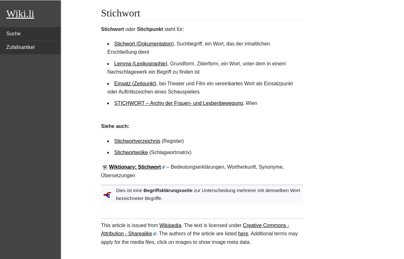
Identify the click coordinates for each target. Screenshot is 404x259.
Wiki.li (20, 13)
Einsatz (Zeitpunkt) (135, 83)
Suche (13, 33)
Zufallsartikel (20, 47)
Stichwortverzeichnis (137, 141)
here (243, 233)
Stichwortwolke (131, 152)
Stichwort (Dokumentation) (144, 43)
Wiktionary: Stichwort (135, 167)
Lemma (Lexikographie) (140, 63)
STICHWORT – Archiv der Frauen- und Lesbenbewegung (178, 103)
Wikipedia (170, 225)
